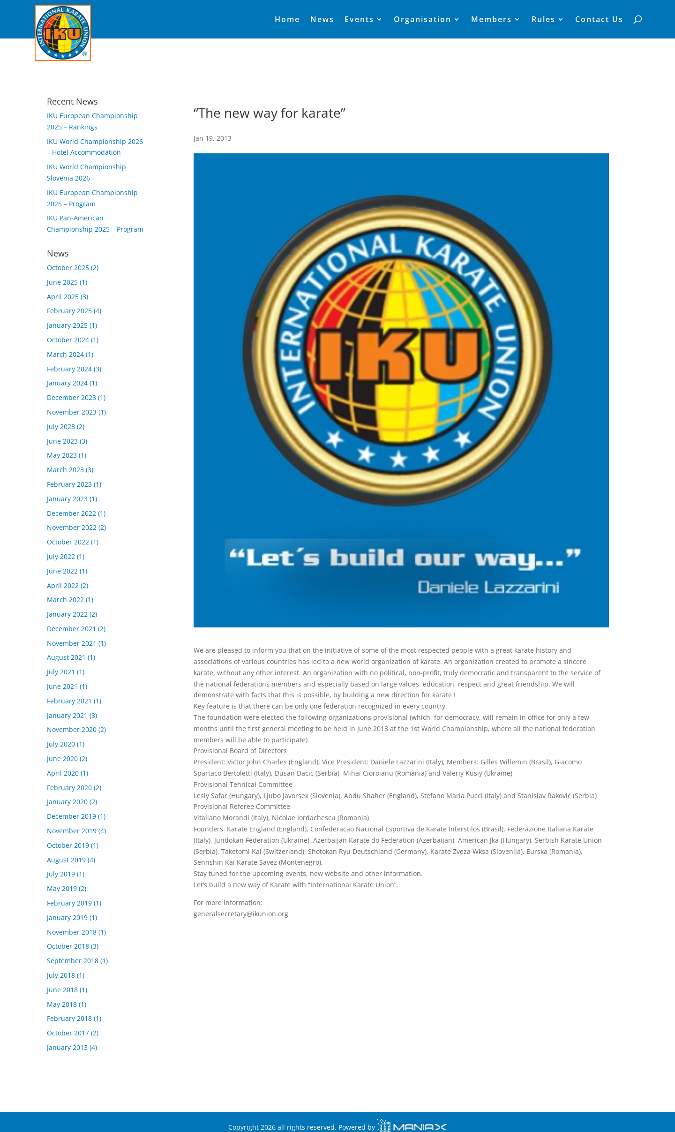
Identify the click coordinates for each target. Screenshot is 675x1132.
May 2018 (62, 1004)
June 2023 (62, 441)
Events (359, 19)
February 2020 (69, 787)
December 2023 (71, 397)
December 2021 (71, 628)
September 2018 (72, 960)
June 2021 (62, 686)
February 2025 (69, 310)
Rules (543, 19)
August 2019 (66, 859)
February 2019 (69, 902)
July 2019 (61, 873)
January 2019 (67, 917)
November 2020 (72, 729)
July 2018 (61, 975)
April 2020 (63, 773)
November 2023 (72, 412)
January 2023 (67, 498)
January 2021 (67, 715)
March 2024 (65, 354)
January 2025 (67, 325)
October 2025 (68, 267)
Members (491, 19)
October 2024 (68, 339)
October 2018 (68, 946)
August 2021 (66, 657)
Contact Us (599, 19)
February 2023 (69, 484)
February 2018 (69, 1018)
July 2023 (61, 426)
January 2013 (67, 1047)
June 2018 (62, 989)
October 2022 (68, 541)
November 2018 (72, 932)
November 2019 (72, 830)
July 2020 (61, 744)
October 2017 (68, 1032)
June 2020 (62, 758)
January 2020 (67, 801)
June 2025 (62, 282)
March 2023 (65, 469)
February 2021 (69, 700)
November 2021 (72, 643)
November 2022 (72, 527)
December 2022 (71, 513)
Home (287, 19)
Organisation (422, 19)
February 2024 (69, 368)
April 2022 (63, 585)
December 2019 (71, 816)
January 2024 (67, 382)
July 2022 (61, 556)
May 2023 (62, 455)
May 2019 (62, 888)
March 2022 (65, 599)
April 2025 (63, 296)
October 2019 (68, 845)
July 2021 (61, 671)
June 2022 (62, 570)
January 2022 (67, 614)
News (322, 19)
